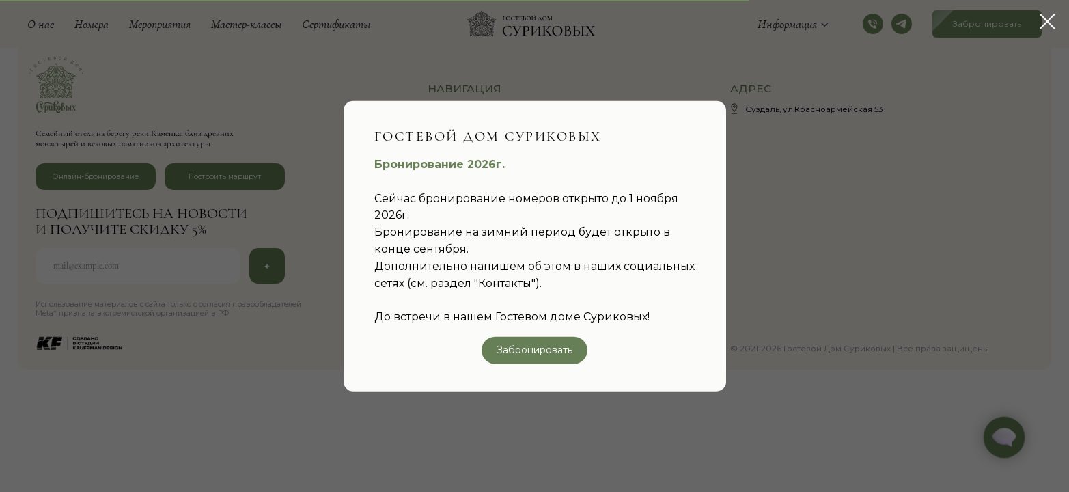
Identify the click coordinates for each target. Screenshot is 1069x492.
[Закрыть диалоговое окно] (1047, 21)
